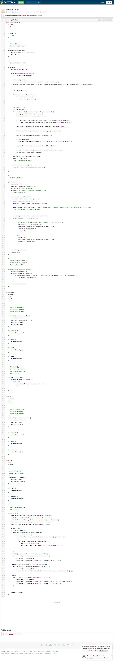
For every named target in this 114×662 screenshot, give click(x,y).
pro (57, 651)
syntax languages (15, 651)
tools (31, 651)
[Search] (39, 2)
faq (27, 651)
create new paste (5, 651)
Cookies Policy (94, 650)
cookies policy (15, 653)
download (104, 20)
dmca (41, 653)
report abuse (48, 653)
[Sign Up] (84, 657)
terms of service (24, 653)
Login (102, 2)
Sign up (109, 2)
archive (23, 651)
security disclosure (34, 653)
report (110, 20)
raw (100, 20)
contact (54, 653)
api (42, 651)
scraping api (47, 651)
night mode (37, 651)
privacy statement (5, 653)
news (53, 651)
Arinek (9, 12)
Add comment (45, 12)
